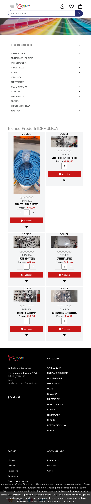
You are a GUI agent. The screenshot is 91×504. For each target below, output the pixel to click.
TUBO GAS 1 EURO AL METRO (26, 204)
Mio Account (53, 460)
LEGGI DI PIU (53, 501)
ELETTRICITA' (17, 82)
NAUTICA (15, 110)
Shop (20, 26)
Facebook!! (14, 397)
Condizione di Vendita (18, 481)
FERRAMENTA (17, 96)
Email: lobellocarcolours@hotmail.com (23, 381)
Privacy (11, 465)
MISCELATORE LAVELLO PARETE (64, 158)
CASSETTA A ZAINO (64, 258)
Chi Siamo (12, 460)
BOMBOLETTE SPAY (20, 106)
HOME (14, 72)
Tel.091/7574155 (16, 376)
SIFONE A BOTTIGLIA (26, 258)
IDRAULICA (16, 77)
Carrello (51, 470)
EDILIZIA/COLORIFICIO (22, 58)
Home (11, 26)
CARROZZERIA (18, 53)
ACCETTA (69, 501)
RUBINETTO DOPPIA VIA (26, 313)
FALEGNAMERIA (18, 62)
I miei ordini (52, 465)
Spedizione (13, 476)
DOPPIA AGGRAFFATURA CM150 (64, 313)
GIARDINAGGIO (19, 86)
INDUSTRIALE (17, 67)
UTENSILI (15, 91)
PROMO (15, 101)
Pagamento (13, 470)
